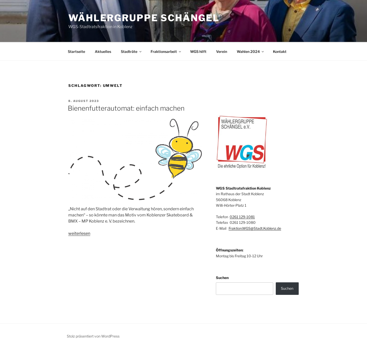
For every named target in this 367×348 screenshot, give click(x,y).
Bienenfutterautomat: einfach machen (126, 108)
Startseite (76, 51)
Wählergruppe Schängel (143, 18)
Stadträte (131, 51)
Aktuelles (103, 51)
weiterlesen (79, 233)
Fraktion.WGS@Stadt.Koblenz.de (255, 228)
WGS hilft (198, 51)
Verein (221, 51)
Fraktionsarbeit (166, 51)
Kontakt (279, 51)
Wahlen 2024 (251, 51)
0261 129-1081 (242, 217)
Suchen (222, 277)
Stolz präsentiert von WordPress (93, 336)
